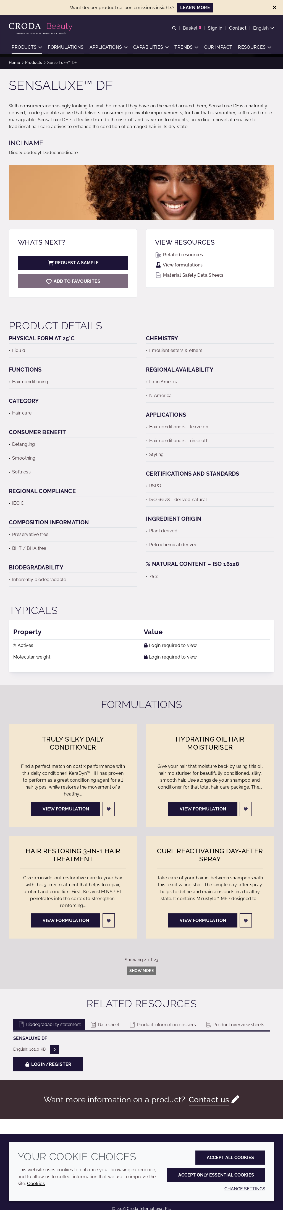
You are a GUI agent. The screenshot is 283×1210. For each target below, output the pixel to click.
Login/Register (48, 1064)
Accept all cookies (230, 1157)
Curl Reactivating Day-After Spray (210, 855)
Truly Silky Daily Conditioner (73, 743)
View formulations (179, 265)
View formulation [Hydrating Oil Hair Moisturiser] (203, 809)
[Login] (109, 809)
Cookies (36, 1183)
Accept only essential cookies (216, 1175)
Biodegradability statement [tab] (49, 1024)
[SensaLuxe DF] (73, 281)
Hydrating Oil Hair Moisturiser (210, 743)
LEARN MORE (195, 7)
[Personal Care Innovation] (41, 27)
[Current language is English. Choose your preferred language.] (263, 28)
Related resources (179, 254)
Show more (141, 970)
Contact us (208, 1099)
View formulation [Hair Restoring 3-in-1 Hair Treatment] (66, 920)
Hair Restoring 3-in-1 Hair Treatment (73, 855)
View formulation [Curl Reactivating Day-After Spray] (203, 920)
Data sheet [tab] (104, 1024)
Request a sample (73, 262)
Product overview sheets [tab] (234, 1024)
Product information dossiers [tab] (162, 1024)
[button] (27, 48)
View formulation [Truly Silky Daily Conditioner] (66, 809)
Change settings (244, 1188)
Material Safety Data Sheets (189, 275)
